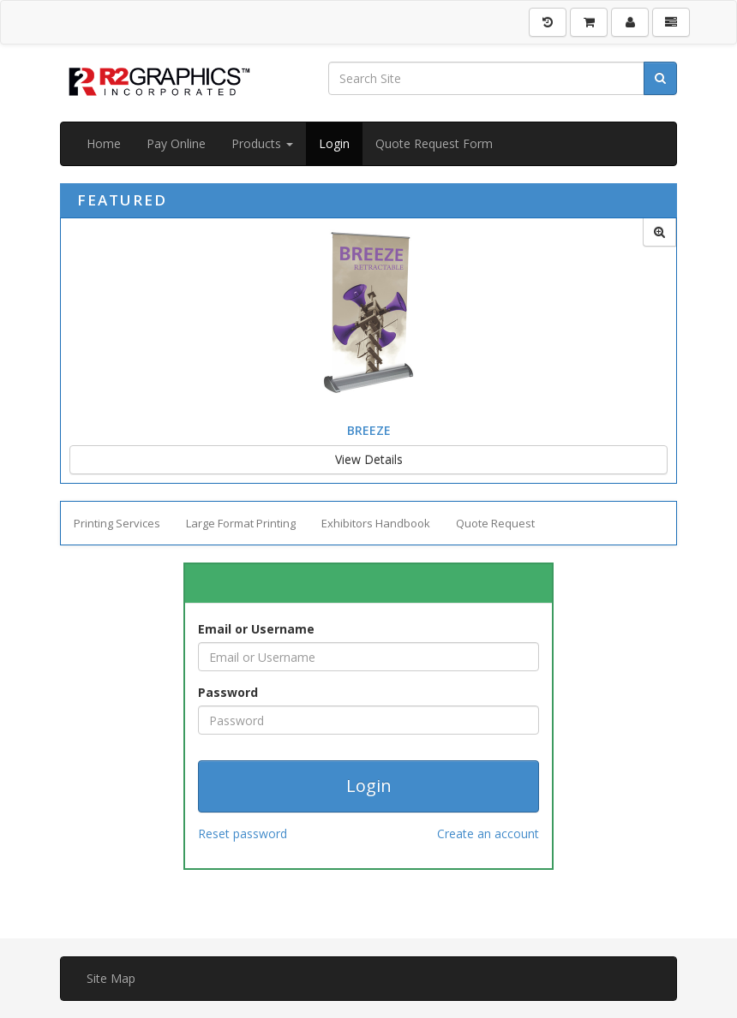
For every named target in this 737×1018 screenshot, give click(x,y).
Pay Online (176, 143)
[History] (547, 22)
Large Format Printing (241, 523)
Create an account (488, 833)
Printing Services (117, 523)
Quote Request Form (434, 143)
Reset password (242, 833)
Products (262, 143)
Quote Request (495, 523)
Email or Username (256, 629)
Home (104, 143)
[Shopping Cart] (589, 22)
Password (228, 692)
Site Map (111, 978)
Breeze (369, 430)
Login (334, 143)
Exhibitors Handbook (375, 523)
